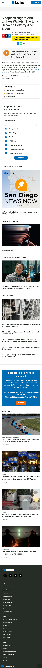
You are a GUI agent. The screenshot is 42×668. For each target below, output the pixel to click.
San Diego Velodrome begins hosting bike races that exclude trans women (20, 440)
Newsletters (6, 590)
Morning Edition (9, 666)
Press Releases (7, 602)
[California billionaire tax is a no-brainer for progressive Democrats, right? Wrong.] (21, 461)
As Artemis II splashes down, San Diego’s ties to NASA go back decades (19, 213)
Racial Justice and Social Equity (11, 437)
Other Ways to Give (8, 654)
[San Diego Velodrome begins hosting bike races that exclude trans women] (21, 424)
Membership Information (9, 651)
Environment (5, 549)
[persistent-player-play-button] (2, 665)
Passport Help (7, 634)
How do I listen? (7, 631)
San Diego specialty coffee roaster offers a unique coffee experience (20, 355)
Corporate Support (8, 645)
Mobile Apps (6, 599)
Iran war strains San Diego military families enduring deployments (21, 348)
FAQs (4, 628)
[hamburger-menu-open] (2, 2)
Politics (4, 474)
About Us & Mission (8, 587)
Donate (21, 403)
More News (7, 411)
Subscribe (21, 158)
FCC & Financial (7, 596)
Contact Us (6, 625)
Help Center (6, 637)
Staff (4, 608)
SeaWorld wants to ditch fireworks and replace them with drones (19, 553)
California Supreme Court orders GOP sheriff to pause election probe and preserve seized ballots (20, 340)
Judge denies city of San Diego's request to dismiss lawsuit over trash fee (20, 515)
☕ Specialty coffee (10, 97)
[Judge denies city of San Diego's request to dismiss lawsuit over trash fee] (21, 499)
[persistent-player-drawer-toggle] (39, 666)
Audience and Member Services (11, 619)
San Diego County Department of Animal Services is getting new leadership (21, 325)
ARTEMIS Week (7, 250)
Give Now (36, 2)
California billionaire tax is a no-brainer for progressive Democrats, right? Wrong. (21, 478)
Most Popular (8, 296)
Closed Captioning (8, 622)
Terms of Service (7, 611)
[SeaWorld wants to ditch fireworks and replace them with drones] (21, 536)
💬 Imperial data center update (14, 90)
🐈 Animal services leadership (14, 93)
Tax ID (5, 657)
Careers (5, 593)
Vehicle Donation (7, 660)
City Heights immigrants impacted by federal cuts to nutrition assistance (21, 333)
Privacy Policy (7, 605)
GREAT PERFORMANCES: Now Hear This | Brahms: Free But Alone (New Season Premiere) (21, 287)
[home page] (18, 2)
